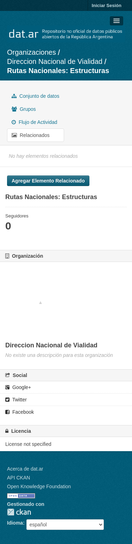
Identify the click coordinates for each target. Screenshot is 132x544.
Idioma (15, 523)
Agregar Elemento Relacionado (48, 181)
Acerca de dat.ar (25, 469)
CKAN (19, 512)
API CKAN (18, 477)
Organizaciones (31, 52)
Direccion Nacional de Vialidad (54, 61)
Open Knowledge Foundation (39, 486)
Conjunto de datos (35, 96)
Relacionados (31, 135)
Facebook (19, 412)
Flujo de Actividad (34, 122)
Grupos (24, 109)
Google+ (18, 387)
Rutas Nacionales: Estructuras (58, 70)
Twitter (16, 399)
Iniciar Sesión (106, 5)
